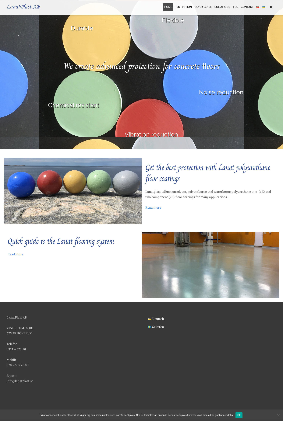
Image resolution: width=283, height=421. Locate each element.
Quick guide (203, 7)
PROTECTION (183, 7)
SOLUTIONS (222, 7)
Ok (239, 415)
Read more (153, 209)
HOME (168, 7)
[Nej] (278, 415)
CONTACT (247, 7)
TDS (235, 7)
